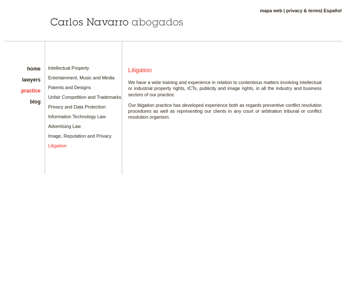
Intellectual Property (68, 68)
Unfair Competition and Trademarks (84, 97)
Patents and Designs (69, 87)
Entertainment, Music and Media (81, 77)
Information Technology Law (77, 116)
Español (333, 10)
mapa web (271, 10)
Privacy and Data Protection (76, 106)
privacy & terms (303, 10)
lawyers (31, 80)
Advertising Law (64, 126)
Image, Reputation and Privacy (79, 135)
